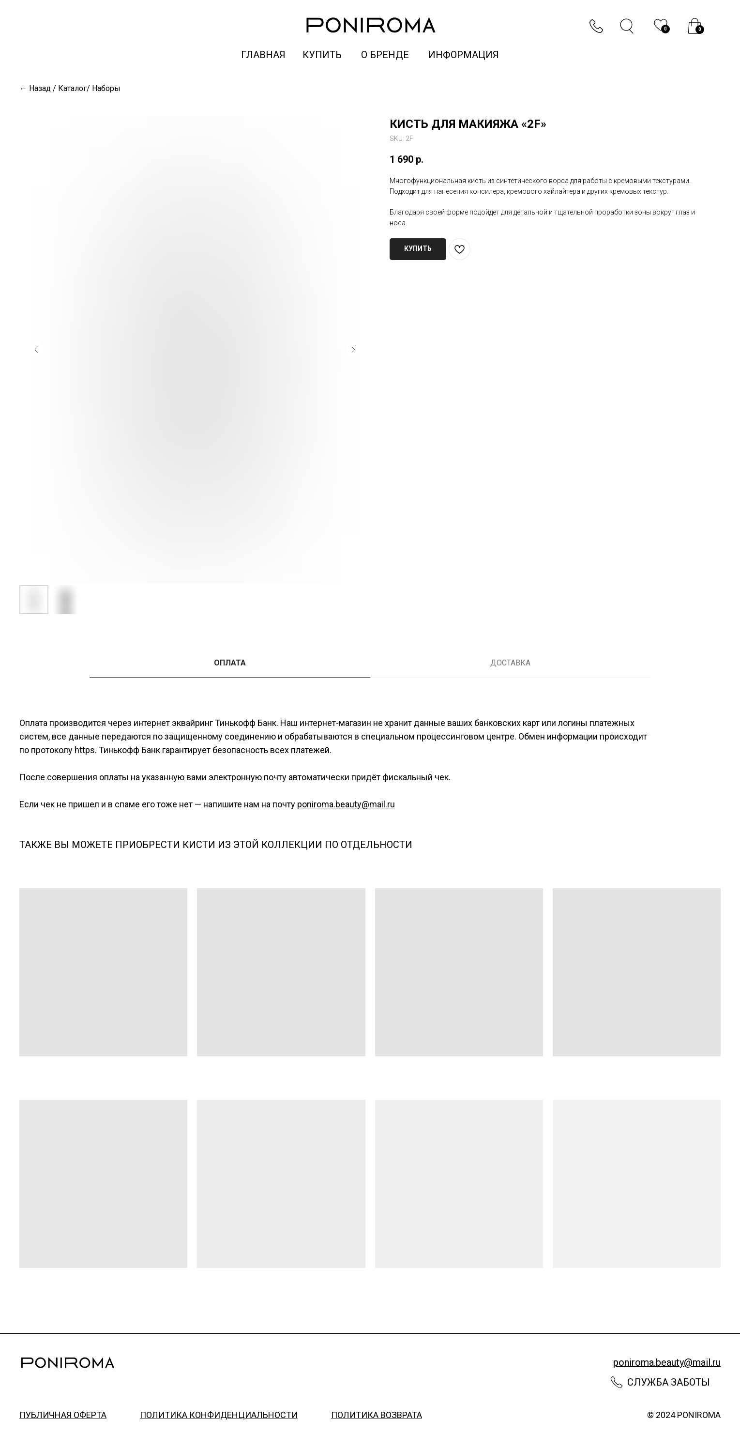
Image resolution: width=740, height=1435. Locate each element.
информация (463, 55)
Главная (263, 55)
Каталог (72, 88)
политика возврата (376, 1415)
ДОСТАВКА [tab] (510, 662)
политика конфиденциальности (219, 1415)
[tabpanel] (370, 767)
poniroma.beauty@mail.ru (346, 804)
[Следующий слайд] (353, 349)
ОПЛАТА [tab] (230, 662)
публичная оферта (62, 1415)
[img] (694, 26)
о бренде (385, 55)
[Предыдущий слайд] (36, 349)
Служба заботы (668, 1382)
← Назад (35, 88)
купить (323, 55)
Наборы (106, 88)
